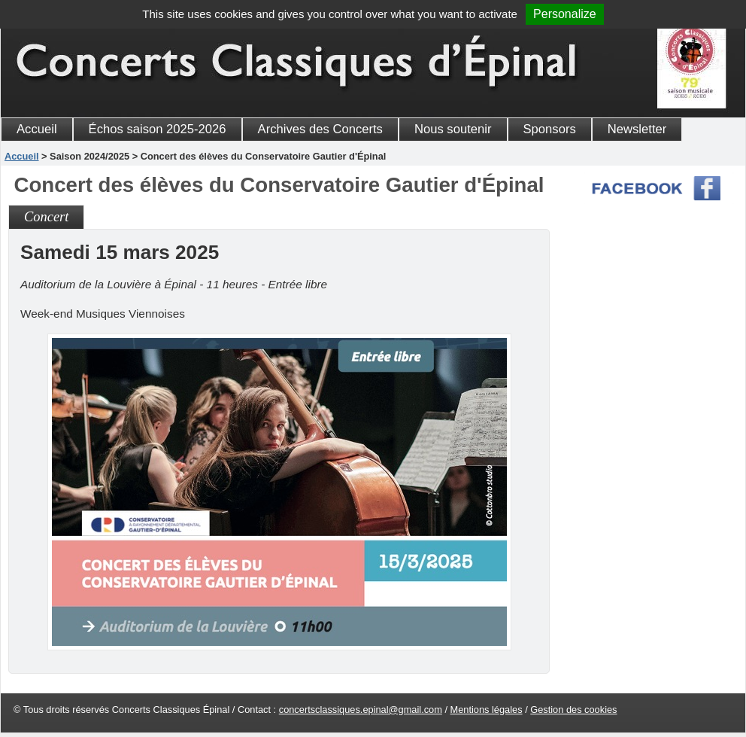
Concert (46, 216)
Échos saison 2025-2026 (157, 129)
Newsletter (637, 129)
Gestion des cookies (573, 709)
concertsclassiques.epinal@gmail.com (360, 709)
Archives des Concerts (320, 129)
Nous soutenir (453, 129)
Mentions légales (486, 709)
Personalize (564, 14)
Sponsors (549, 129)
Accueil (37, 129)
